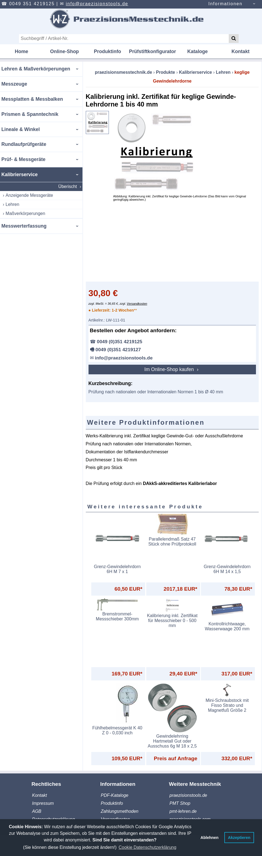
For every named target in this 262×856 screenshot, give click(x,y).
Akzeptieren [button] (239, 837)
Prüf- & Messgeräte (23, 159)
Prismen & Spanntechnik (29, 114)
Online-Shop (64, 51)
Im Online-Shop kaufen (169, 369)
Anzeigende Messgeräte (29, 195)
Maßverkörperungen (25, 213)
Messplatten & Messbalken (32, 99)
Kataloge (197, 51)
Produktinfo (107, 51)
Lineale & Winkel (20, 129)
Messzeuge (14, 84)
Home (21, 51)
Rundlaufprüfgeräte (23, 144)
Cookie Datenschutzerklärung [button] (147, 847)
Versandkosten (137, 303)
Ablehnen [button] (209, 837)
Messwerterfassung (23, 226)
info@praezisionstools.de (97, 3)
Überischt (67, 186)
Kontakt (240, 51)
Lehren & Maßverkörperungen (35, 69)
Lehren (12, 204)
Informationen (225, 3)
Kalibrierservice (19, 174)
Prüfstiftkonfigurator (152, 51)
